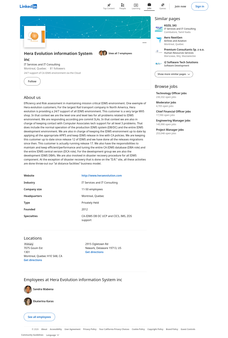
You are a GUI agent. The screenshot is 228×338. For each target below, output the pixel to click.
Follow (32, 81)
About (44, 329)
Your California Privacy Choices (114, 329)
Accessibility (56, 329)
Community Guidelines (32, 334)
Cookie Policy (138, 329)
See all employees (39, 317)
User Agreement (72, 329)
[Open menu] (144, 42)
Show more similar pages (174, 74)
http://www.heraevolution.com (102, 175)
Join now (180, 6)
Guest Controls (188, 329)
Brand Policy (172, 329)
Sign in (199, 6)
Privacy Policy (89, 329)
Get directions (33, 260)
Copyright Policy (155, 329)
